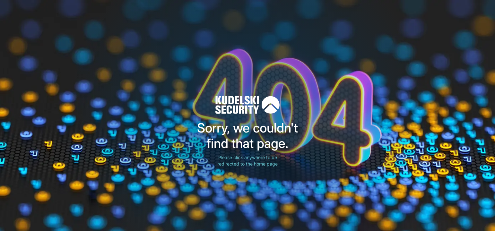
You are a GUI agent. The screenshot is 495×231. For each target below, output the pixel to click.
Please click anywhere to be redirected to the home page (247, 161)
